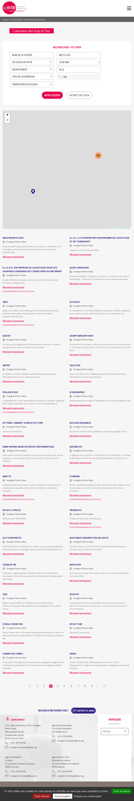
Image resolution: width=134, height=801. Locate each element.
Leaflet (113, 226)
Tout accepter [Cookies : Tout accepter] (121, 791)
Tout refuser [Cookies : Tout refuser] (41, 796)
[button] (33, 190)
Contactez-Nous (85, 709)
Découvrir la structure (13, 255)
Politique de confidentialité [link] (88, 796)
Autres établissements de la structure (18, 289)
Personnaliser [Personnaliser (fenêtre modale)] (62, 796)
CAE (65, 77)
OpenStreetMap (121, 226)
